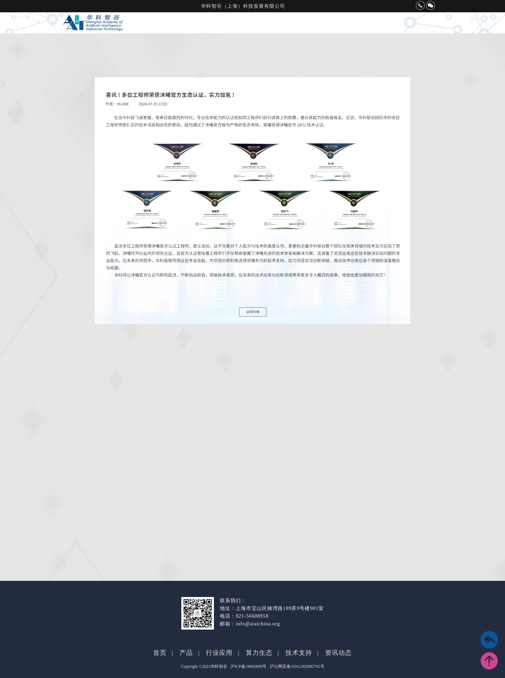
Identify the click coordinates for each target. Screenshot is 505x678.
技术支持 (329, 27)
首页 (202, 27)
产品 (226, 27)
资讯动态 (366, 27)
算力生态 (293, 27)
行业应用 (256, 27)
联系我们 (402, 27)
